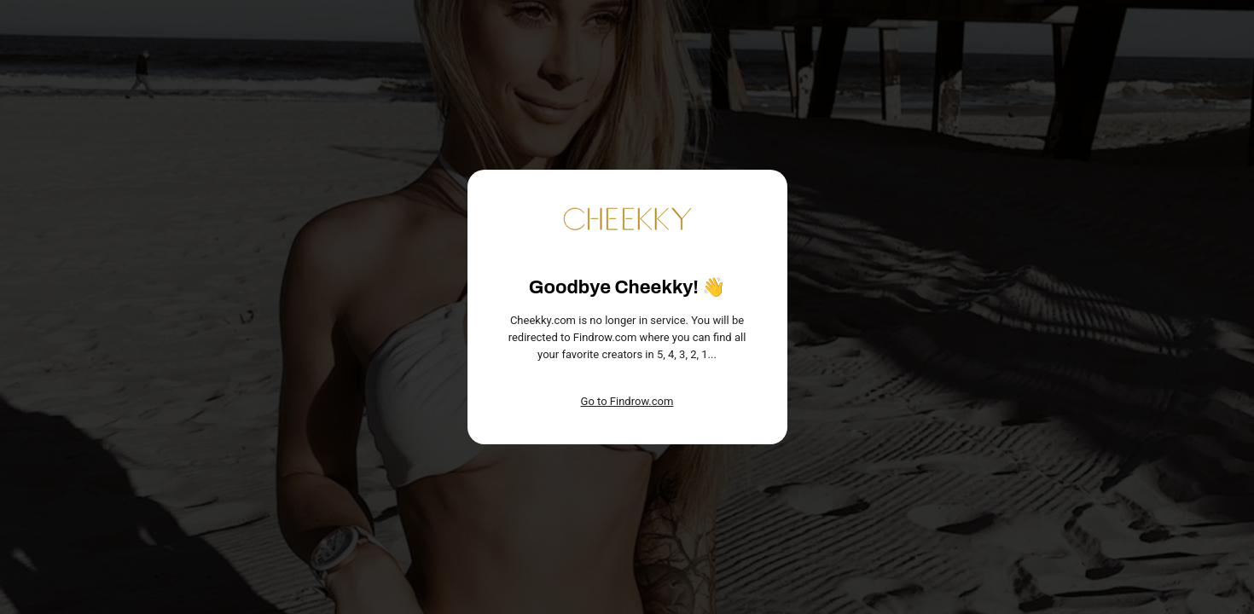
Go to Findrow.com (627, 401)
